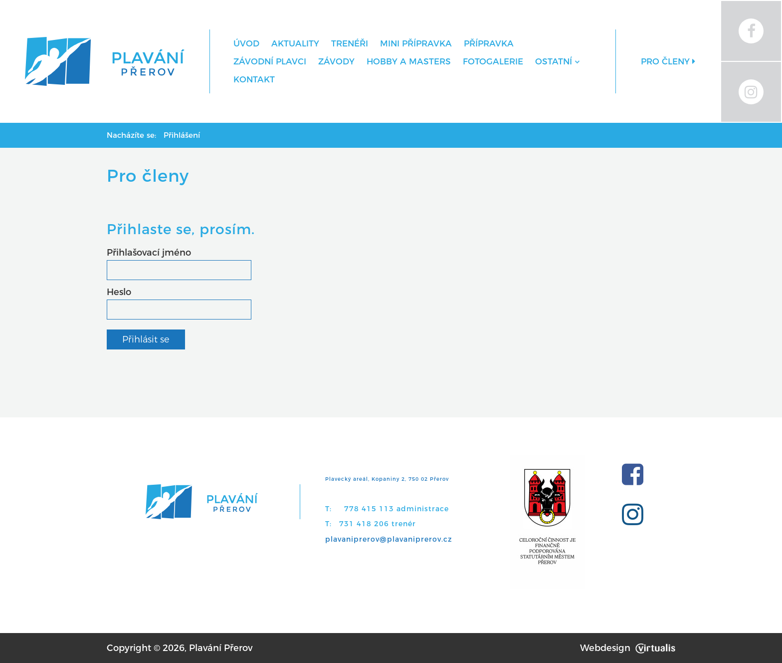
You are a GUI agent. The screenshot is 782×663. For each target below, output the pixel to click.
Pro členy (668, 61)
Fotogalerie (493, 61)
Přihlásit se (146, 339)
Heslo (119, 292)
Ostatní (557, 61)
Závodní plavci (269, 61)
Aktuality (295, 43)
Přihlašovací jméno (149, 252)
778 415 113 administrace (396, 508)
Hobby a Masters (409, 61)
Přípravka (489, 43)
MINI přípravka (416, 43)
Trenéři (349, 43)
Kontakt (254, 79)
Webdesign (627, 648)
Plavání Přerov (220, 648)
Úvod (246, 43)
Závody (336, 61)
